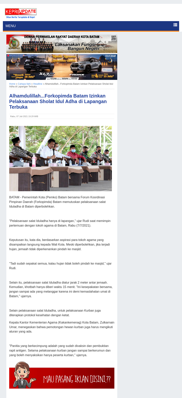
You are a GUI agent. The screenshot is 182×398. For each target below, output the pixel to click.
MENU (11, 26)
